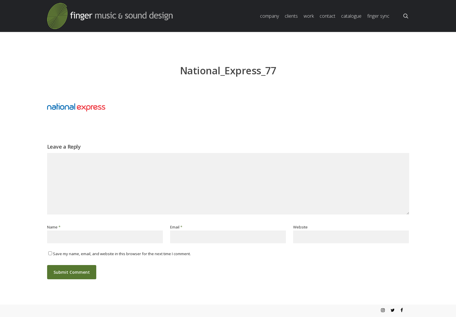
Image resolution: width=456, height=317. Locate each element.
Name (53, 227)
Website (300, 227)
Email (176, 227)
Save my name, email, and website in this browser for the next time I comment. (122, 253)
